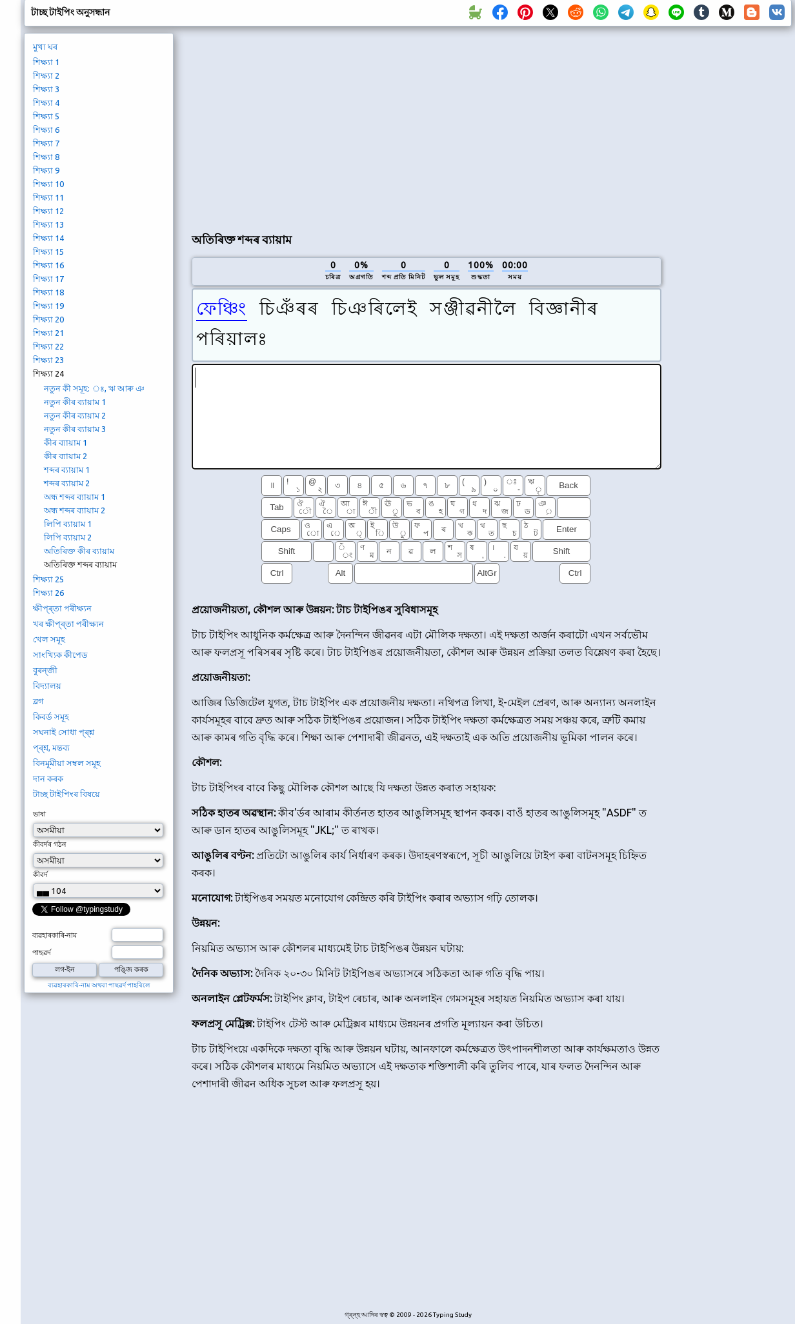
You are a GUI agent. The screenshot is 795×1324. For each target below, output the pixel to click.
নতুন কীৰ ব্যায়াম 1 (75, 401)
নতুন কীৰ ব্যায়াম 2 (75, 415)
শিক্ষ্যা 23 (48, 359)
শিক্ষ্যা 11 (48, 197)
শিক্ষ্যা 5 (46, 116)
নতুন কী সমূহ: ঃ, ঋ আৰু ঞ (94, 388)
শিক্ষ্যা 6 (46, 129)
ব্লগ (38, 701)
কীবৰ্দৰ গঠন (49, 844)
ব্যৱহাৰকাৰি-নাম (54, 935)
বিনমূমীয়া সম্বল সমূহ (67, 762)
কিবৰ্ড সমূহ (51, 716)
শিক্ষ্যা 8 (46, 156)
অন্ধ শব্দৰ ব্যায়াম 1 (74, 496)
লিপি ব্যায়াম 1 (68, 523)
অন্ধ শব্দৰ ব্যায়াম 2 (74, 510)
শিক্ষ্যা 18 (48, 292)
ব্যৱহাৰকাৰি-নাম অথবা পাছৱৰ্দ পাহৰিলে (99, 985)
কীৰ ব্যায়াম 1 (65, 442)
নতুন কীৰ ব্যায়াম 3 (75, 428)
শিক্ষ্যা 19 (48, 305)
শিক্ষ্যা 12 (48, 210)
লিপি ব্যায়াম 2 (68, 537)
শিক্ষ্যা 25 (48, 579)
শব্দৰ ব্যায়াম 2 (67, 483)
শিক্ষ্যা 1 (46, 61)
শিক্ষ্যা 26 (48, 592)
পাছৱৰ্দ (41, 952)
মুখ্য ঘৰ (45, 46)
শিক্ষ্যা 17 (48, 278)
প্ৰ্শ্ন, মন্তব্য (51, 747)
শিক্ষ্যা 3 (46, 89)
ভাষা (39, 814)
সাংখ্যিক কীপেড (60, 654)
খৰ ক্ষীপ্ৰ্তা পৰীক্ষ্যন (68, 623)
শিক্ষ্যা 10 (48, 183)
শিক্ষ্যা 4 (46, 102)
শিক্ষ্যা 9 (46, 170)
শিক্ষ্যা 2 (46, 75)
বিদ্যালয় (47, 685)
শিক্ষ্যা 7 (46, 143)
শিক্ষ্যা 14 (48, 237)
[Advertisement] (322, 126)
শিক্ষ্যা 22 (48, 346)
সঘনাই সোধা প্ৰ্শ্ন (63, 731)
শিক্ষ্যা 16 (48, 265)
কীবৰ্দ (40, 874)
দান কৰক (48, 778)
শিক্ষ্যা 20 (48, 319)
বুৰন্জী (45, 670)
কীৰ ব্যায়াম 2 (65, 455)
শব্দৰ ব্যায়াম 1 (67, 469)
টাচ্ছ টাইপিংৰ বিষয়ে (66, 793)
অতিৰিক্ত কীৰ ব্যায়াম (79, 550)
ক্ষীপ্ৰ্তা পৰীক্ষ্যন (62, 608)
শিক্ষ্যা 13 (48, 224)
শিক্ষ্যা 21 (48, 332)
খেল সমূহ (49, 639)
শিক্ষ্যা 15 (48, 251)
